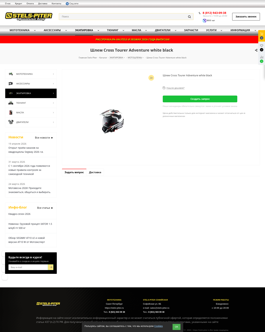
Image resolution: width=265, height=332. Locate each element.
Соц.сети (72, 3)
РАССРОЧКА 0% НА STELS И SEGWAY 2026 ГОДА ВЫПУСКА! (133, 39)
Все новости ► (44, 137)
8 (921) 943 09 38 (117, 312)
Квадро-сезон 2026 (19, 213)
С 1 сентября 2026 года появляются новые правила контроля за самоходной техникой (29, 170)
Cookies (158, 326)
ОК (176, 326)
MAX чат (209, 20)
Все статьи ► (45, 207)
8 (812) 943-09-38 (214, 13)
